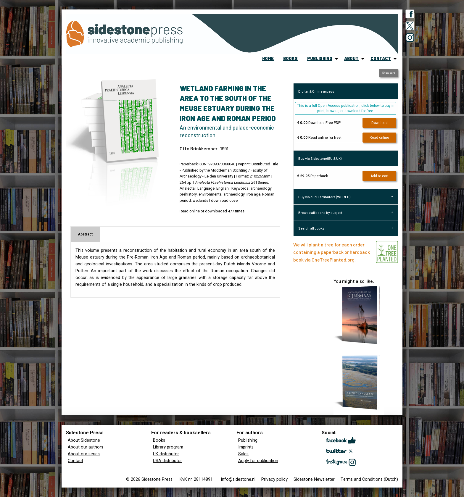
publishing (319, 58)
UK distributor (166, 454)
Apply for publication (258, 461)
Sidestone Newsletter (314, 479)
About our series (84, 454)
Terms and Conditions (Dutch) (369, 479)
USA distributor (167, 461)
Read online (379, 137)
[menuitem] (267, 59)
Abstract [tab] (85, 234)
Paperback (312, 176)
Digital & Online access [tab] (316, 91)
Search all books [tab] (311, 228)
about (351, 58)
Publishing (247, 440)
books (290, 58)
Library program (168, 447)
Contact (75, 461)
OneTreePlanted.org (333, 259)
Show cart (388, 73)
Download (379, 122)
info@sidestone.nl (238, 479)
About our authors (85, 447)
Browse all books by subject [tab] (320, 212)
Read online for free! (319, 137)
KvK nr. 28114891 (196, 479)
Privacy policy (274, 479)
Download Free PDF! (319, 122)
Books (159, 440)
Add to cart (379, 176)
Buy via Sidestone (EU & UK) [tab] (319, 158)
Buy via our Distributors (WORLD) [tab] (324, 197)
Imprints (246, 447)
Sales (243, 454)
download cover (225, 200)
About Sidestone (84, 440)
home (268, 58)
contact (380, 58)
